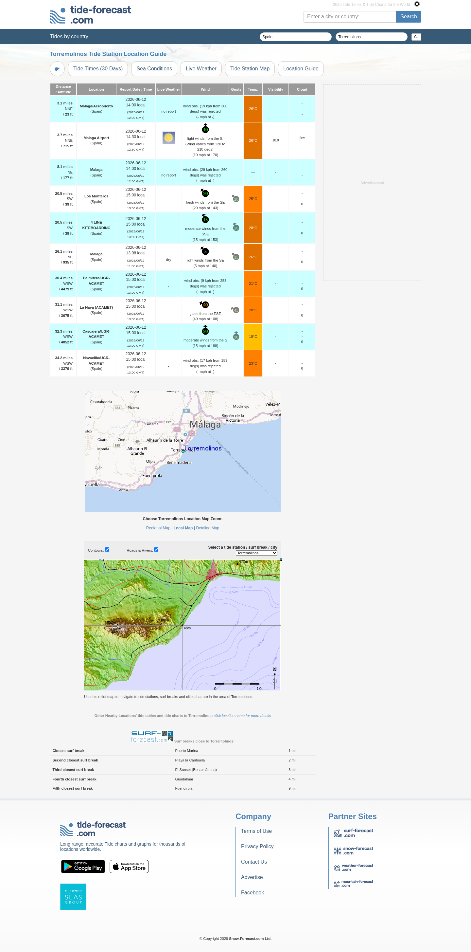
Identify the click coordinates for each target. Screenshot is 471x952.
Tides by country (69, 36)
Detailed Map (207, 528)
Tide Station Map (250, 68)
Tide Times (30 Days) (98, 68)
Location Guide (301, 68)
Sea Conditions (154, 68)
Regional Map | (159, 528)
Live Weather (201, 68)
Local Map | (184, 528)
